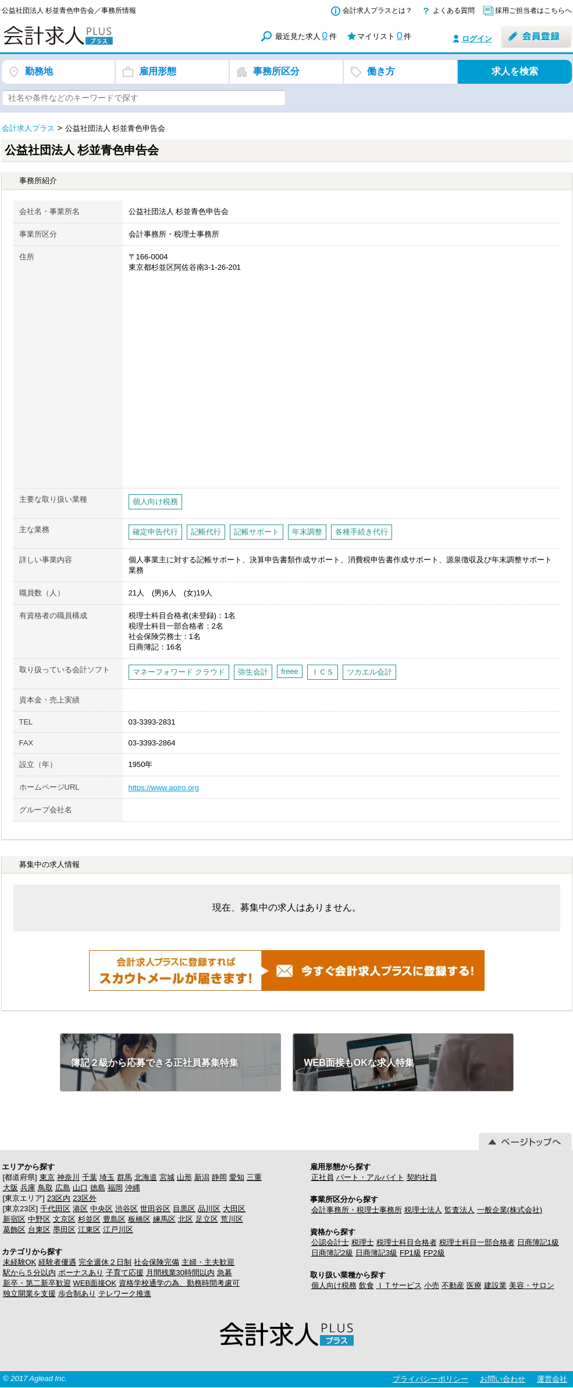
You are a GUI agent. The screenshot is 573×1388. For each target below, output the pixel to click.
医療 (474, 1285)
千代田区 (55, 1208)
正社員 (322, 1177)
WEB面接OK (94, 1283)
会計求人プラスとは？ (377, 10)
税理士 (362, 1242)
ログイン (477, 38)
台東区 (39, 1229)
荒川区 (231, 1219)
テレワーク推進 (124, 1293)
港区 (80, 1208)
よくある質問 (454, 10)
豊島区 (114, 1219)
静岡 (219, 1177)
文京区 (64, 1219)
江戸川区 (118, 1229)
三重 (254, 1177)
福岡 (115, 1187)
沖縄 (132, 1187)
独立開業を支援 (29, 1293)
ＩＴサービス (399, 1285)
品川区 (209, 1208)
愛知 (236, 1177)
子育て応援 (125, 1272)
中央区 (101, 1208)
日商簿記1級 (538, 1242)
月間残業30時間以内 (180, 1272)
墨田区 (64, 1229)
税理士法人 (423, 1209)
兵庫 (27, 1187)
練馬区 (164, 1219)
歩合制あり (77, 1293)
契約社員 (422, 1177)
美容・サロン (531, 1285)
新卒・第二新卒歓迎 (37, 1283)
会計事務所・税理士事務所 (356, 1209)
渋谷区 (126, 1208)
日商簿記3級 (376, 1252)
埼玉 (107, 1177)
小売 (431, 1285)
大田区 (234, 1208)
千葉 (89, 1177)
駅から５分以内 (29, 1272)
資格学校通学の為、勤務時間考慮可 (179, 1283)
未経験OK (20, 1262)
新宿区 (14, 1219)
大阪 (10, 1187)
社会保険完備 (156, 1262)
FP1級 (410, 1252)
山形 (184, 1177)
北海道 (145, 1177)
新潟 (201, 1177)
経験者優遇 (57, 1262)
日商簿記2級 (332, 1252)
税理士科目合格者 (406, 1242)
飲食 (366, 1285)
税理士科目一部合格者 (477, 1242)
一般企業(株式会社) (510, 1209)
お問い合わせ (502, 1379)
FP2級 (434, 1252)
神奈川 (68, 1177)
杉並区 (89, 1219)
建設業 (495, 1285)
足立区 (206, 1219)
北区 (185, 1219)
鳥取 (45, 1187)
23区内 (58, 1198)
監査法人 (459, 1209)
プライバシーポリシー (430, 1379)
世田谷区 (155, 1208)
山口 (80, 1187)
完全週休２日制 (105, 1262)
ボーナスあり (81, 1272)
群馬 (124, 1177)
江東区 (89, 1229)
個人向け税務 (334, 1285)
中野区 (39, 1219)
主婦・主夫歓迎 (207, 1262)
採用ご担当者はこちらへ (533, 10)
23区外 (84, 1198)
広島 (62, 1187)
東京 (47, 1177)
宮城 (167, 1177)
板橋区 (139, 1219)
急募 (224, 1272)
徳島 (97, 1187)
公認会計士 (330, 1242)
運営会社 (552, 1379)
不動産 (453, 1285)
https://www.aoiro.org (164, 787)
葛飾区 (14, 1229)
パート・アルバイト (370, 1177)
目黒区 (184, 1208)
